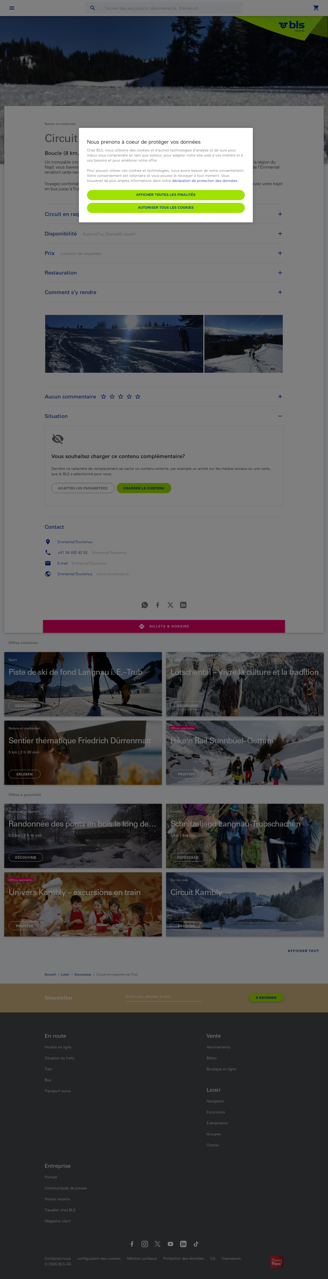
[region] (166, 175)
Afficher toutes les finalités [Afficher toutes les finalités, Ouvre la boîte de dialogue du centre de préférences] (166, 195)
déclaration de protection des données (204, 180)
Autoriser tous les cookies (166, 208)
